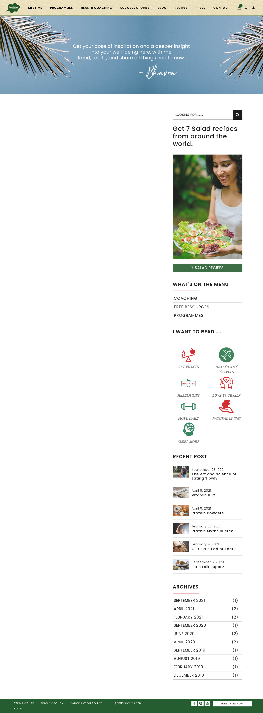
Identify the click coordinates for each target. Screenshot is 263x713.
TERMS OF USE (24, 703)
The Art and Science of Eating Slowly (214, 476)
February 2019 (206, 667)
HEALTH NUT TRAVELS (227, 360)
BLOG (18, 708)
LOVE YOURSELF (227, 386)
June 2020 (206, 634)
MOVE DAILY (189, 409)
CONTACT (221, 8)
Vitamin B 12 (204, 495)
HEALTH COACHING (96, 8)
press (200, 8)
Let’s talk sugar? (208, 566)
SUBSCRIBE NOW (232, 703)
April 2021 (206, 609)
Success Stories (135, 8)
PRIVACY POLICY (52, 703)
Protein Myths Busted (213, 531)
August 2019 (206, 659)
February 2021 (206, 617)
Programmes (189, 315)
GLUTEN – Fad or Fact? (214, 549)
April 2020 (206, 642)
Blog (162, 8)
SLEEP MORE (189, 432)
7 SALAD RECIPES (208, 267)
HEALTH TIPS (189, 386)
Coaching (186, 298)
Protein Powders (208, 513)
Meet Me (35, 8)
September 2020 (206, 626)
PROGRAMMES (61, 8)
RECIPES (181, 8)
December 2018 (206, 675)
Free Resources (192, 307)
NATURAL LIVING (227, 409)
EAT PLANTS (189, 357)
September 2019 (206, 650)
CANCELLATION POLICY (86, 703)
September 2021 (206, 601)
